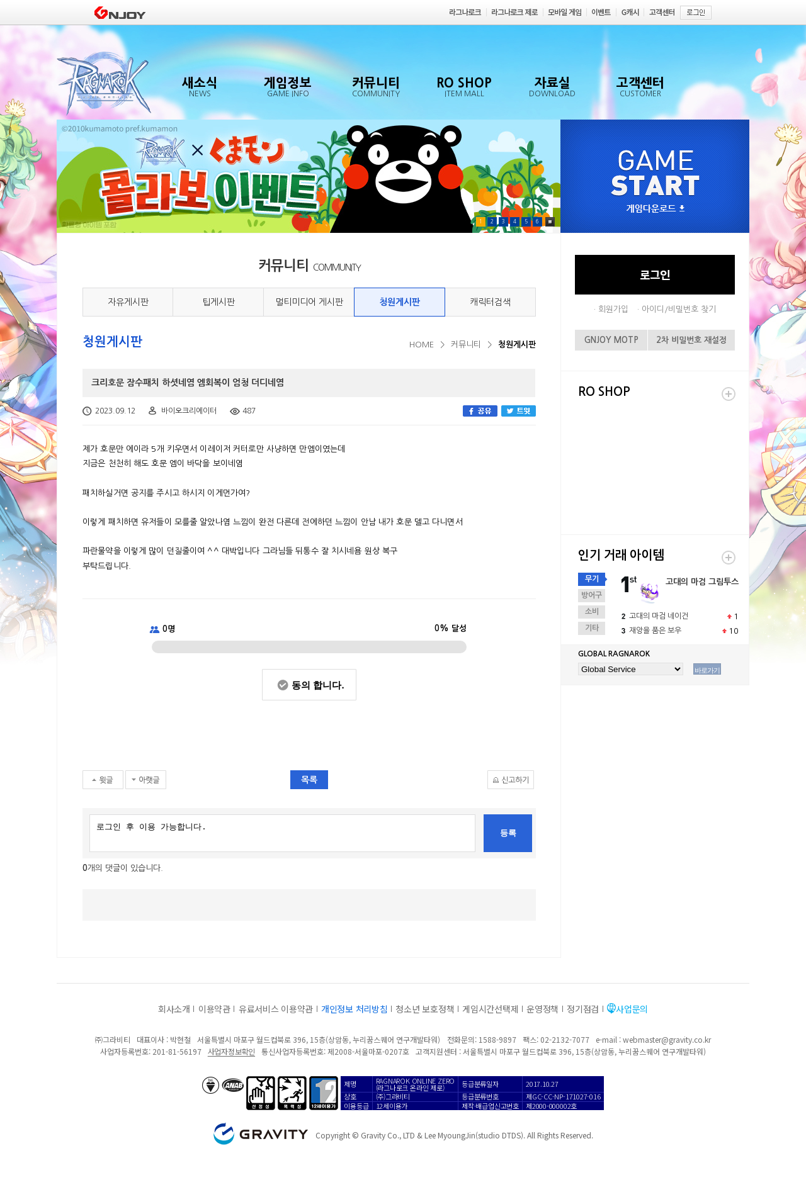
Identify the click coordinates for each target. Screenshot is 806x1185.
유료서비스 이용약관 (276, 1008)
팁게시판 (218, 302)
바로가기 (707, 670)
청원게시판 (399, 302)
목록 (309, 779)
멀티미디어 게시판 (309, 302)
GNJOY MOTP (611, 340)
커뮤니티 (466, 344)
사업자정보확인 (231, 1051)
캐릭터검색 (490, 302)
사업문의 (632, 1008)
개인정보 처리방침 (354, 1008)
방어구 (591, 595)
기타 (592, 628)
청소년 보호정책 (424, 1008)
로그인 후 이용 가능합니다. (282, 833)
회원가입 (613, 309)
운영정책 (542, 1008)
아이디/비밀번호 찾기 (679, 309)
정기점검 (583, 1008)
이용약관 (214, 1008)
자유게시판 (128, 302)
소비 (592, 611)
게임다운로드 (655, 209)
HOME (421, 344)
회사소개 (174, 1008)
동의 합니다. (318, 685)
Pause (550, 222)
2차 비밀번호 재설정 (691, 340)
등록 (508, 833)
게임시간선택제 (490, 1008)
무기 (592, 579)
